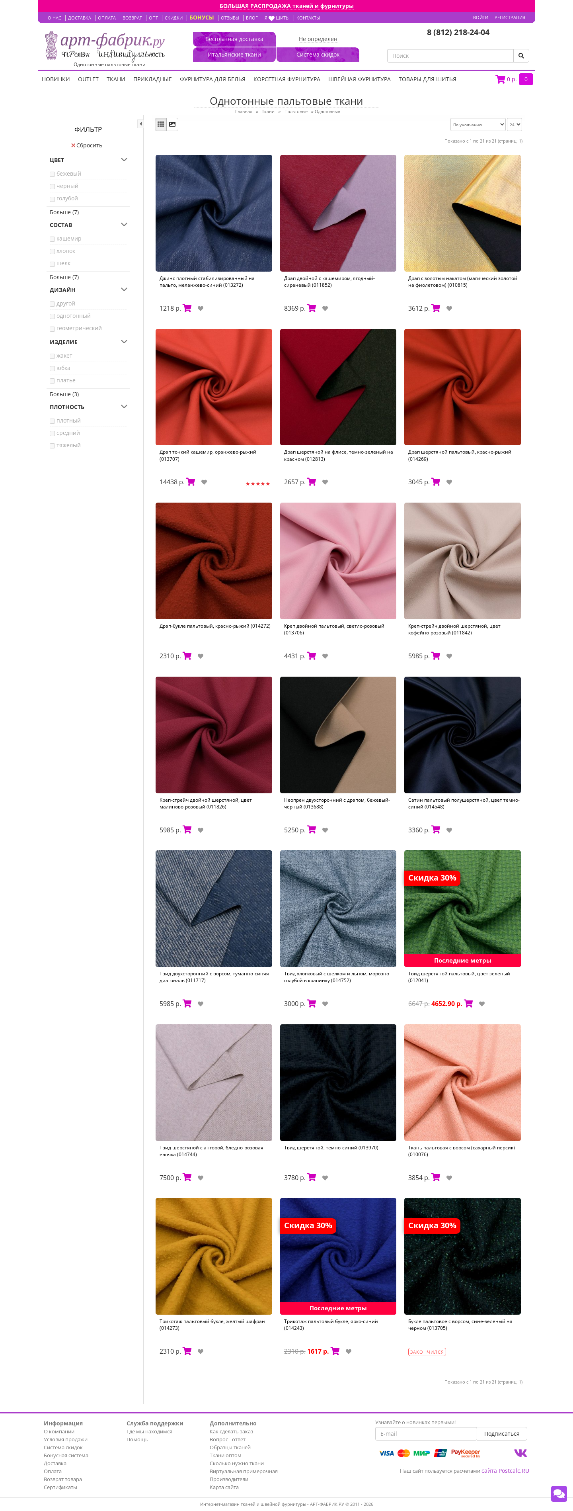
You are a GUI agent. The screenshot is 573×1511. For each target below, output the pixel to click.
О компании (59, 1431)
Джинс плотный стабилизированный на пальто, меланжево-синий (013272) (207, 281)
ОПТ (153, 18)
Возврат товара (63, 1479)
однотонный (74, 315)
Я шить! (277, 18)
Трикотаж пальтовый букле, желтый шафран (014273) (212, 1324)
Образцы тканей (230, 1447)
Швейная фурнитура (359, 79)
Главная (243, 111)
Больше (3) (64, 394)
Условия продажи (66, 1439)
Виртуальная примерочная (244, 1471)
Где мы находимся (149, 1431)
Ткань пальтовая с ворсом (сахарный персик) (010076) (461, 1151)
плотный (69, 420)
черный (67, 186)
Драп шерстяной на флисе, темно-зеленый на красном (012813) (338, 455)
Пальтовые (296, 111)
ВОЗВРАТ (132, 18)
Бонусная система (66, 1455)
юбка (63, 368)
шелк (63, 263)
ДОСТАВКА (79, 18)
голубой (67, 198)
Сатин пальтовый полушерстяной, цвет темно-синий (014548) (464, 803)
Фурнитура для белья (213, 79)
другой (66, 303)
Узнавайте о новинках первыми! (415, 1422)
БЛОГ (252, 18)
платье (66, 380)
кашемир (69, 238)
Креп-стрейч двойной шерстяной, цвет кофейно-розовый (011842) (454, 629)
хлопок (66, 250)
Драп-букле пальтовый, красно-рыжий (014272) (215, 625)
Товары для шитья (427, 79)
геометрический (79, 328)
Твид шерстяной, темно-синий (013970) (331, 1147)
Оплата (53, 1471)
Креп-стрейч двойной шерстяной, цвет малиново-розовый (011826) (206, 803)
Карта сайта (224, 1487)
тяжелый (69, 445)
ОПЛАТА (107, 18)
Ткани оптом (226, 1455)
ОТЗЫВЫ (230, 18)
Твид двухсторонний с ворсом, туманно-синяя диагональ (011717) (214, 977)
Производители (229, 1479)
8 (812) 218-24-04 (458, 32)
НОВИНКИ (56, 79)
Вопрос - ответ (228, 1439)
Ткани (116, 79)
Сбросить (86, 145)
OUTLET (88, 79)
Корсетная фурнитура (286, 79)
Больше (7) (64, 212)
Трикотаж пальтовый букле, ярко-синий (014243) (331, 1324)
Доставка (55, 1463)
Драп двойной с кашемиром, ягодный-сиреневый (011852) (329, 281)
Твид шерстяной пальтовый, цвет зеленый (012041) (459, 977)
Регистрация (510, 17)
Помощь (137, 1439)
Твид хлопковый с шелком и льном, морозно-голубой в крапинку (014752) (337, 977)
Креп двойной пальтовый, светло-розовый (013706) (334, 629)
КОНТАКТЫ (308, 18)
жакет (64, 355)
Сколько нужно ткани (237, 1463)
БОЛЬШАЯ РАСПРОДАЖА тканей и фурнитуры (287, 6)
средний (68, 432)
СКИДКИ (174, 18)
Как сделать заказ (231, 1431)
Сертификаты (60, 1487)
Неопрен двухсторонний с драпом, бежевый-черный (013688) (337, 803)
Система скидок (63, 1447)
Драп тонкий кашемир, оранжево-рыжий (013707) (208, 455)
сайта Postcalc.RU (505, 1470)
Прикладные (152, 79)
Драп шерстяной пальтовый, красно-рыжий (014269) (459, 455)
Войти (480, 17)
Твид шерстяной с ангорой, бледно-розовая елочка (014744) (211, 1151)
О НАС (54, 18)
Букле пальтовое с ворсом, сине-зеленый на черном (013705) (460, 1324)
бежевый (69, 173)
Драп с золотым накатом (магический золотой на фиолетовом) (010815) (462, 281)
